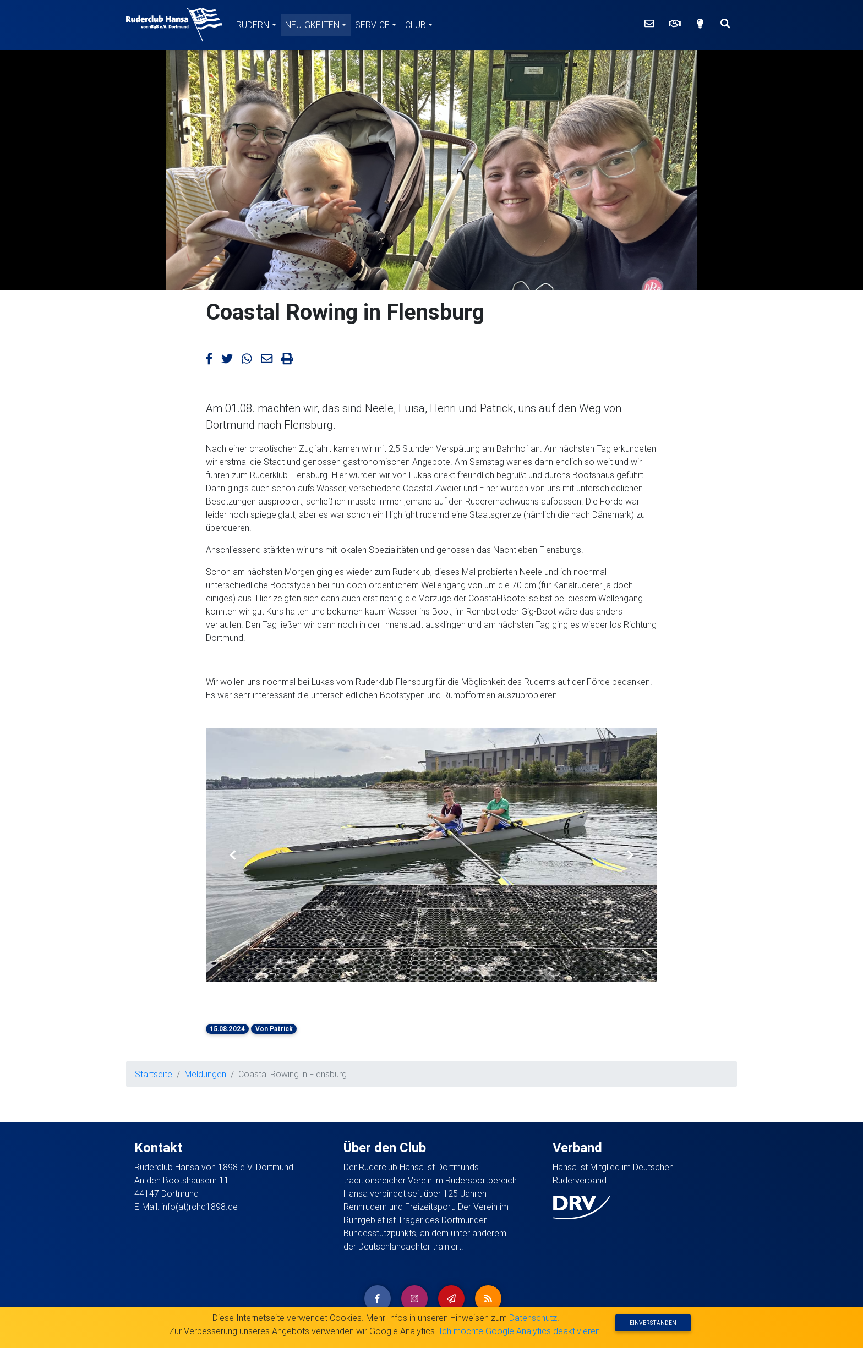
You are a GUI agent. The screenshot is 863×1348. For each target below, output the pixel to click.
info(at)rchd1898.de (199, 1206)
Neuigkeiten (312, 24)
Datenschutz (533, 1317)
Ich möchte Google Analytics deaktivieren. (520, 1330)
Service (372, 24)
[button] (233, 855)
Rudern (252, 24)
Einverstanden (653, 1323)
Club (415, 24)
